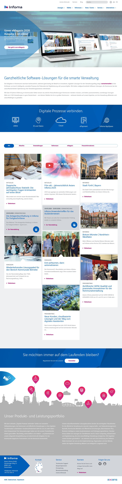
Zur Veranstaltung (51, 225)
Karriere (74, 2)
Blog (81, 2)
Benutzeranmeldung (62, 470)
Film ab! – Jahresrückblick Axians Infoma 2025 (59, 186)
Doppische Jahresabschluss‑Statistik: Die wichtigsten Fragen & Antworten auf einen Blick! (21, 189)
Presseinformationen (88, 146)
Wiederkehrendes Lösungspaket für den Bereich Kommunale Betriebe (22, 268)
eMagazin (70, 146)
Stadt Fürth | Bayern (92, 185)
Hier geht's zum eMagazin (16, 47)
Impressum (20, 480)
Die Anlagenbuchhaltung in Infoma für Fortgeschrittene (22, 217)
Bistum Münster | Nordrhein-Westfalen (96, 235)
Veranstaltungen (38, 146)
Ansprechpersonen (61, 466)
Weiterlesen (11, 203)
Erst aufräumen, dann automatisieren (54, 263)
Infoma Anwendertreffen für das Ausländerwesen (58, 212)
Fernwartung (59, 468)
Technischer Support (62, 463)
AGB (5, 480)
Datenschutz (12, 480)
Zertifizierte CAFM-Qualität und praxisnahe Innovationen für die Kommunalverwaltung (97, 288)
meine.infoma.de (65, 2)
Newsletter (71, 361)
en (117, 2)
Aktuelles (21, 146)
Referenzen (54, 146)
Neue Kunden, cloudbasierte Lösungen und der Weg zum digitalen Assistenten (57, 318)
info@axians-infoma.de (11, 471)
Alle (9, 146)
